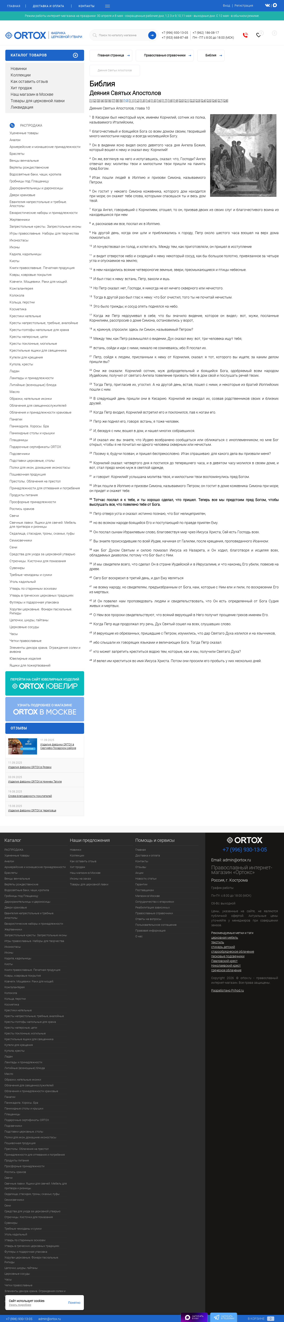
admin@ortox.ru (237, 860)
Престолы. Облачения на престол (26, 1149)
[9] (121, 100)
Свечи (8, 1177)
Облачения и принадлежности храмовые (31, 1091)
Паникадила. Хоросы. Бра (21, 1102)
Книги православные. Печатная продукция (32, 970)
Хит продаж (21, 88)
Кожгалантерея (14, 987)
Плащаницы (12, 1114)
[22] (192, 100)
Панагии (9, 1097)
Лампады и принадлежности (23, 1062)
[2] (94, 100)
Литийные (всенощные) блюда (24, 1068)
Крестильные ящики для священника (28, 1039)
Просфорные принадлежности (24, 1166)
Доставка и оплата (48, 6)
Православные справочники (154, 913)
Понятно (74, 1302)
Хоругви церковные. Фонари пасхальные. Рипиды (31, 1260)
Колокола (10, 993)
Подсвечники (13, 1125)
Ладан (8, 1056)
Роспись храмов (15, 1172)
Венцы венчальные (17, 878)
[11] (131, 100)
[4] (102, 100)
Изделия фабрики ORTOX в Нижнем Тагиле (35, 781)
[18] (170, 100)
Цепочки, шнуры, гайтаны (21, 1268)
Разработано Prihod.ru (227, 990)
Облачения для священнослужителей (28, 1085)
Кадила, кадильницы (17, 958)
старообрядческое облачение (232, 951)
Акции (139, 872)
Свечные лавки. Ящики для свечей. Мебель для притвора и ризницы (35, 1186)
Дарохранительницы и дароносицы (27, 901)
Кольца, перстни (15, 998)
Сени (7, 1205)
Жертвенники (13, 929)
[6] (109, 100)
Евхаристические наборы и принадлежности (33, 923)
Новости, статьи (145, 878)
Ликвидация (22, 107)
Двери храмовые (15, 907)
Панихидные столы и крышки (23, 1108)
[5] (106, 100)
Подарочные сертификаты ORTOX (26, 1120)
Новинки (19, 68)
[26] (214, 100)
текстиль (217, 942)
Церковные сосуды (17, 1273)
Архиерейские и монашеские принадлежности (35, 867)
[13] (142, 100)
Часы (8, 1279)
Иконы (8, 952)
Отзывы (19, 728)
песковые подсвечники (228, 956)
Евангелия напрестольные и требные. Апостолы (29, 916)
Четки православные (18, 1285)
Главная (13, 6)
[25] (209, 100)
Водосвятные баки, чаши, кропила (26, 890)
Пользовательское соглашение (156, 924)
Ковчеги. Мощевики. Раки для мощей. (29, 981)
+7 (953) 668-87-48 (175, 37)
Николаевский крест (226, 965)
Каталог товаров (45, 55)
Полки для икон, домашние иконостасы (30, 1137)
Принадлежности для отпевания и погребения (34, 1154)
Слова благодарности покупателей (30, 796)
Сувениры (11, 1222)
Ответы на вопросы (148, 919)
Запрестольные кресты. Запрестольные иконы (35, 935)
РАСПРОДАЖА (13, 849)
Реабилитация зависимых (152, 907)
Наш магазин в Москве (32, 94)
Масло (8, 1073)
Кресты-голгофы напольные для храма (30, 1021)
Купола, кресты (14, 1050)
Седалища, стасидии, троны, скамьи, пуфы (32, 1194)
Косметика (11, 1004)
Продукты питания (16, 1160)
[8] (117, 100)
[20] (181, 100)
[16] (159, 100)
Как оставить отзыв (29, 81)
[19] (175, 100)
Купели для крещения (18, 1045)
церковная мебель (224, 937)
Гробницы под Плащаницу (21, 896)
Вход (226, 5)
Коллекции (21, 75)
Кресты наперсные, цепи (20, 1027)
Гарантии (141, 884)
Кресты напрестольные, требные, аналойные (34, 1016)
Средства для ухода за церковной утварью (32, 1211)
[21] (186, 100)
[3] (98, 100)
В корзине (256, 1318)
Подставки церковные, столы (23, 1131)
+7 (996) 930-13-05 (175, 32)
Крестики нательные (18, 1010)
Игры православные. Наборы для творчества (34, 941)
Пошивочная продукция (20, 1143)
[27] (220, 100)
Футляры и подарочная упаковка (25, 1251)
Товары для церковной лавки (38, 100)
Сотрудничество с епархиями (154, 901)
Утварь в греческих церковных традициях (31, 1246)
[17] (164, 100)
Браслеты (11, 872)
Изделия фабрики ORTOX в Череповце (32, 810)
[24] (203, 100)
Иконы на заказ (80, 878)
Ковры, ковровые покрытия (22, 975)
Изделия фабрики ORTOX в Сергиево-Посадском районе (58, 746)
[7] (113, 100)
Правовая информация (150, 930)
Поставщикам (144, 890)
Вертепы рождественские (21, 884)
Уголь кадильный (15, 1234)
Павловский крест (224, 961)
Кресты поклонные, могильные (25, 1033)
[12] (136, 100)
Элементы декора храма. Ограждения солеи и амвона (34, 1293)
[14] (148, 100)
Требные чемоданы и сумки (22, 1228)
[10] (125, 100)
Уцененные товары (17, 855)
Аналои (9, 861)
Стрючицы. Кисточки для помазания (28, 1217)
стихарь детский (223, 947)
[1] (91, 100)
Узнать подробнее (20, 1304)
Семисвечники (14, 1199)
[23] (197, 100)
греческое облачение (226, 970)
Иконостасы (12, 946)
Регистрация (244, 5)
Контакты (87, 6)
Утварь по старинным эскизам (24, 1240)
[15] (153, 100)
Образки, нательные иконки (22, 1079)
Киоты (8, 964)
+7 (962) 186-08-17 (206, 32)
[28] (225, 100)
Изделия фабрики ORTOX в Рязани (29, 767)
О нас (139, 936)
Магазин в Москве (147, 896)
